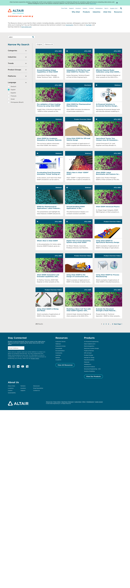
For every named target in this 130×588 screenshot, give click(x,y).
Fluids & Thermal (89, 350)
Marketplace (99, 8)
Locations (11, 388)
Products (86, 12)
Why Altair (76, 12)
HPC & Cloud (87, 353)
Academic (58, 359)
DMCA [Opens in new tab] (83, 401)
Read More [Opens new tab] (93, 3)
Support (71, 8)
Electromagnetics (89, 346)
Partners (23, 386)
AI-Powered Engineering (91, 341)
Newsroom (36, 386)
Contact (91, 8)
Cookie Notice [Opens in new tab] (77, 401)
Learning (58, 355)
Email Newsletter (38, 388)
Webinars (58, 343)
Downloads (58, 348)
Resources (118, 12)
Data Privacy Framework (67, 401)
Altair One (107, 12)
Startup (57, 357)
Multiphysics (87, 364)
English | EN (113, 8)
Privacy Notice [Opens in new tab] (57, 401)
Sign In (106, 8)
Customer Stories (60, 341)
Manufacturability (89, 359)
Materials (86, 362)
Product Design (88, 355)
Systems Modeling (89, 371)
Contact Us (36, 390)
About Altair (11, 386)
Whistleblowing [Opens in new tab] (90, 401)
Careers (85, 8)
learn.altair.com (26, 27)
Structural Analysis (89, 366)
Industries (96, 12)
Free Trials (64, 8)
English (39, 44)
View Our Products (93, 376)
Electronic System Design (91, 348)
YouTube (88, 25)
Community (69, 25)
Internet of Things (89, 357)
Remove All (48, 44)
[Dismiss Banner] (117, 3)
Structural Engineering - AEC (92, 369)
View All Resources (65, 365)
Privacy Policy (35, 358)
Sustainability (12, 392)
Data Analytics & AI (89, 343)
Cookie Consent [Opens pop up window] (99, 401)
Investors (78, 8)
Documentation (60, 350)
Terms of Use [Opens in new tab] (49, 401)
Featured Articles (60, 346)
